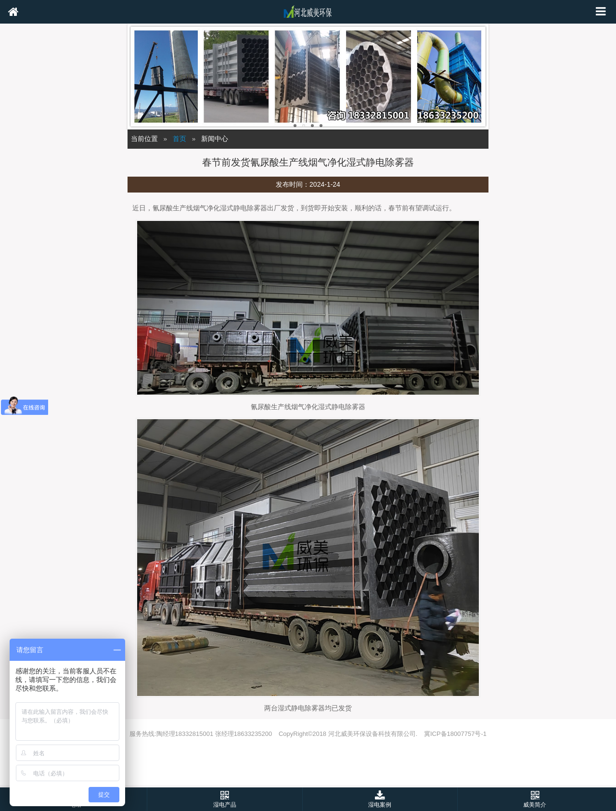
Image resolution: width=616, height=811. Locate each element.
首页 (179, 138)
